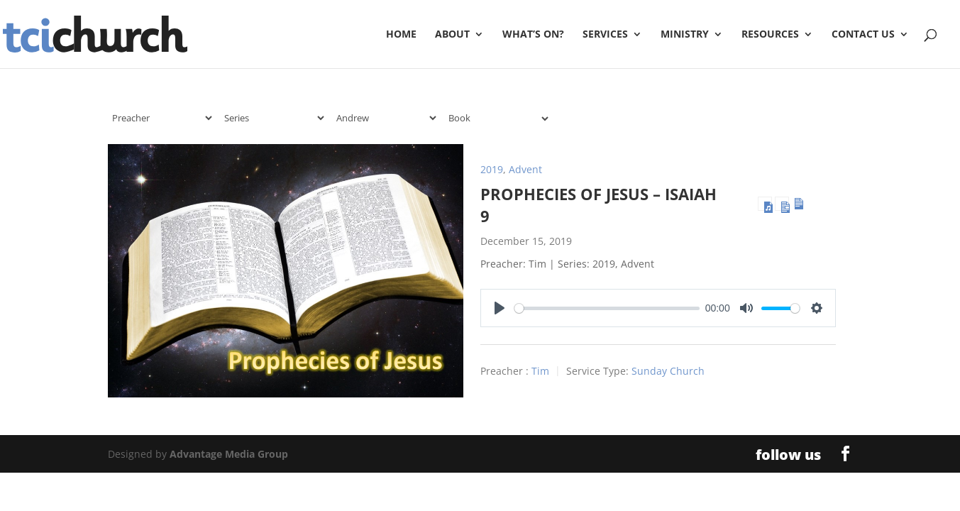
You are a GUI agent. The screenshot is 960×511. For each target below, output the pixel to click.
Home (401, 34)
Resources (770, 34)
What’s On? (533, 34)
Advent (525, 169)
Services (605, 34)
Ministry (685, 34)
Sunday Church (668, 371)
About (452, 34)
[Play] (499, 308)
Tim (540, 371)
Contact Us (863, 34)
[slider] (607, 308)
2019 (491, 169)
